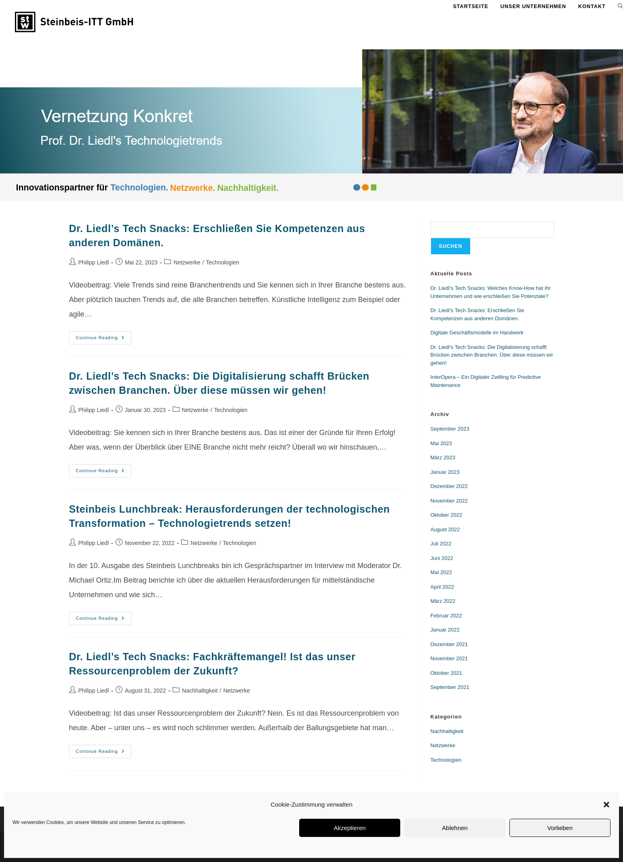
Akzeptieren (349, 827)
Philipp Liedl (93, 262)
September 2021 (450, 687)
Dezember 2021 (449, 644)
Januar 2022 (445, 630)
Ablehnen (454, 827)
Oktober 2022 (446, 515)
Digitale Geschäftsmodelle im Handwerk (477, 333)
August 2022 (445, 529)
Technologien (222, 262)
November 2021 (449, 658)
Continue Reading (103, 335)
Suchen (450, 246)
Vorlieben (560, 827)
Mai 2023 (441, 443)
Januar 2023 (445, 472)
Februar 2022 (446, 616)
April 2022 (442, 587)
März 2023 (443, 457)
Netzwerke (186, 262)
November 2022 (449, 501)
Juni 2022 (442, 558)
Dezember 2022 (449, 486)
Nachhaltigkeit (200, 690)
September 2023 (450, 429)
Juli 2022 (441, 544)
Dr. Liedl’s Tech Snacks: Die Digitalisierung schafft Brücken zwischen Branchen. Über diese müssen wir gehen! (492, 355)
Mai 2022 (441, 572)
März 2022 (443, 601)
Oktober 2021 (446, 673)
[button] (606, 805)
